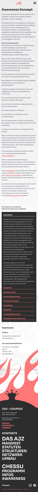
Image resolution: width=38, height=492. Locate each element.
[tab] (19, 215)
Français (6, 485)
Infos (7, 475)
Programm (13, 471)
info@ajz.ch (6, 423)
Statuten (11, 447)
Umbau (9, 458)
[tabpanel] (19, 250)
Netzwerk (12, 455)
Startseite (9, 433)
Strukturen (14, 451)
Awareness (13, 478)
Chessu (12, 466)
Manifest (11, 443)
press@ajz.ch (6, 427)
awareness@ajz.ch (8, 156)
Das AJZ (13, 438)
